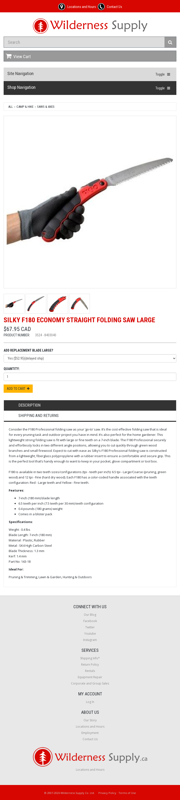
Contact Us (90, 739)
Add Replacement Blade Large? (28, 350)
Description (29, 405)
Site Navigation (20, 73)
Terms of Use (127, 793)
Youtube (90, 633)
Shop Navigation (21, 87)
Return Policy (90, 664)
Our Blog (90, 615)
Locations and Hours (90, 726)
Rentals (90, 671)
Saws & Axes (46, 106)
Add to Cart (18, 389)
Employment (90, 733)
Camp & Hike (24, 106)
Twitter (90, 627)
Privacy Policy (107, 793)
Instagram (90, 640)
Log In (90, 702)
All (10, 106)
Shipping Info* (90, 658)
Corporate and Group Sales (90, 683)
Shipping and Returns (38, 415)
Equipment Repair (90, 677)
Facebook (90, 621)
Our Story (90, 720)
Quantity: (12, 369)
